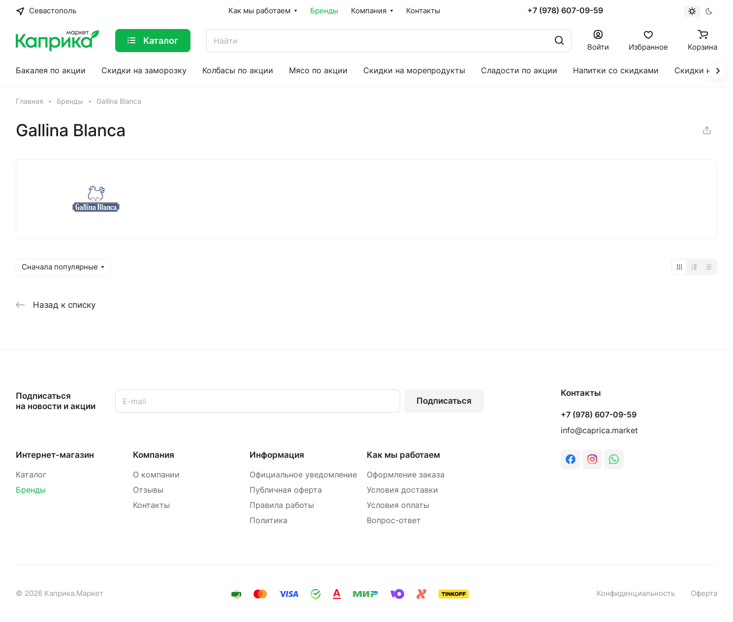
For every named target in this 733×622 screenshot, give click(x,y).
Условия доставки (402, 490)
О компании (156, 474)
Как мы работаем (403, 455)
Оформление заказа (406, 474)
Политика (268, 520)
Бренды (31, 490)
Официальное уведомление (303, 474)
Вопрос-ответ (394, 520)
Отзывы (148, 490)
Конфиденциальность (636, 593)
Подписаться (444, 401)
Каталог (31, 474)
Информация (277, 455)
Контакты (151, 505)
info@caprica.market (599, 430)
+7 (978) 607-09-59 (565, 10)
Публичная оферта (286, 490)
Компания (153, 455)
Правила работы (282, 505)
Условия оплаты (398, 505)
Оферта (704, 593)
